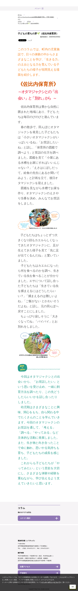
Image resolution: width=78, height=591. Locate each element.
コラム (20, 21)
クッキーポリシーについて (51, 582)
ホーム (20, 15)
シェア (30, 40)
